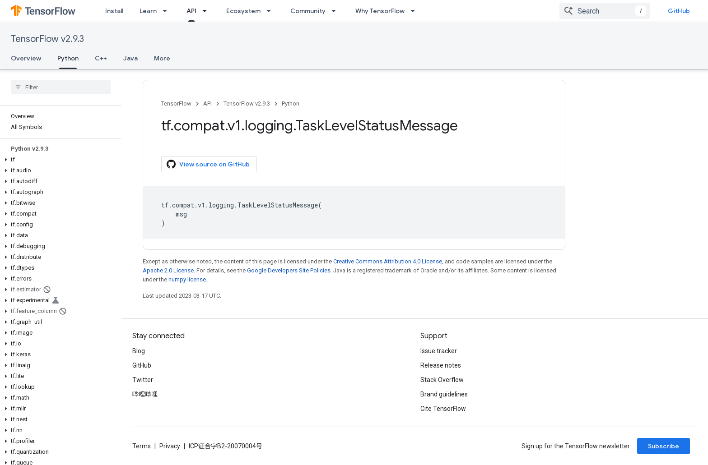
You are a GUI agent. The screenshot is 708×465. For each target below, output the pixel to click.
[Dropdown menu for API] (207, 11)
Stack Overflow (442, 379)
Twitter (142, 379)
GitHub (679, 11)
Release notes (440, 365)
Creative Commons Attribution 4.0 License (387, 261)
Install (114, 11)
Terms (141, 446)
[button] (59, 159)
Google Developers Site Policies (289, 270)
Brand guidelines (444, 394)
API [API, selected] (191, 11)
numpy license (187, 279)
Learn (148, 11)
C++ (101, 58)
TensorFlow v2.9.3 (47, 39)
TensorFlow (176, 103)
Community (308, 11)
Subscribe (663, 446)
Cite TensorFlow (443, 408)
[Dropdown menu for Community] (336, 11)
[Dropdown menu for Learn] (167, 11)
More (162, 58)
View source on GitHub (208, 164)
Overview (26, 58)
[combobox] (604, 11)
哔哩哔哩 (145, 394)
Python (290, 103)
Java (130, 58)
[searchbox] (61, 87)
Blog (138, 351)
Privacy (169, 446)
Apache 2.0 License (168, 270)
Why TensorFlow (380, 11)
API (207, 103)
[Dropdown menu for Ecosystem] (271, 11)
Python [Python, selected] (68, 58)
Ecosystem (243, 11)
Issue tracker (438, 351)
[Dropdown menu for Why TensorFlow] (415, 11)
